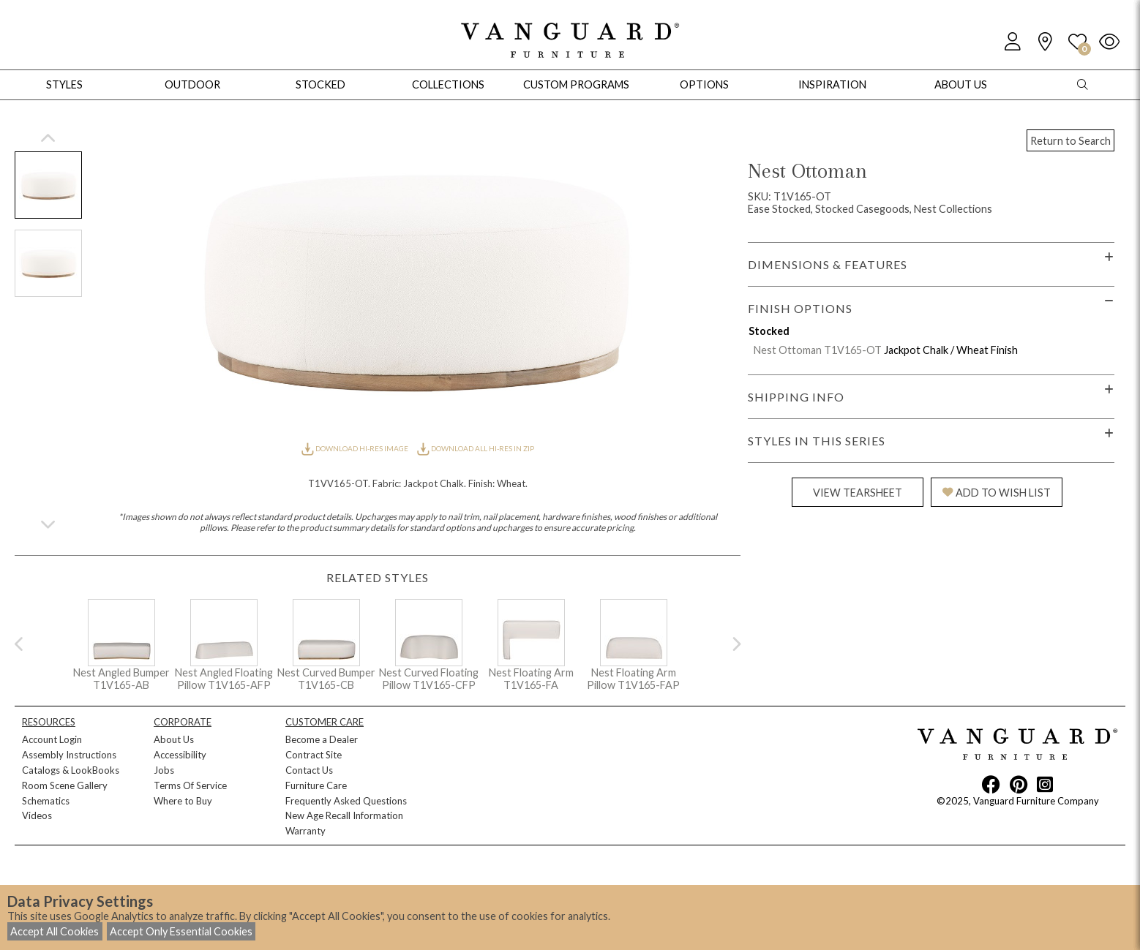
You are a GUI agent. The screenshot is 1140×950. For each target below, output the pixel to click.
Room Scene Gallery (65, 785)
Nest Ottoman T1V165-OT (818, 350)
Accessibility (180, 755)
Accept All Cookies (54, 931)
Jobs (164, 770)
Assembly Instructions (69, 755)
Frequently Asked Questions (346, 801)
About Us (174, 739)
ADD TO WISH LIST (996, 492)
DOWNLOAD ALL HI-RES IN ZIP (475, 448)
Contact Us (309, 770)
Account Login (52, 739)
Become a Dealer (321, 739)
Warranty (305, 831)
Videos (37, 815)
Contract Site (313, 755)
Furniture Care (316, 785)
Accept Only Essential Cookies (181, 931)
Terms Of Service (190, 785)
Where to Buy (183, 801)
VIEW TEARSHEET (857, 492)
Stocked (320, 84)
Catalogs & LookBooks (70, 770)
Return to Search (1070, 141)
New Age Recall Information (344, 815)
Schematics (46, 801)
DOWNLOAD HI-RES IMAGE (355, 448)
